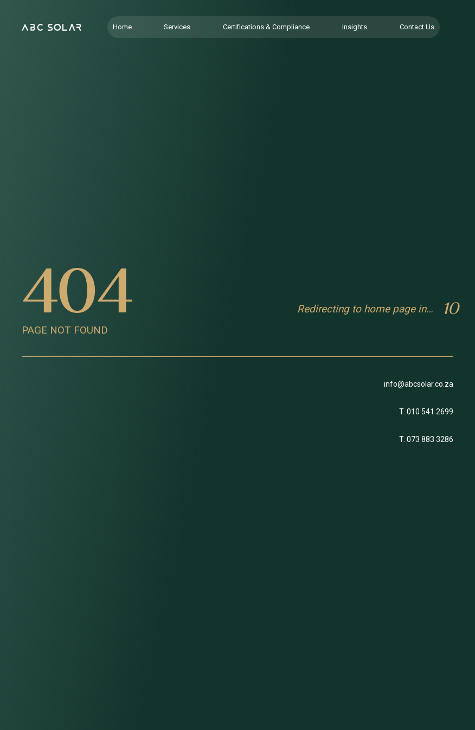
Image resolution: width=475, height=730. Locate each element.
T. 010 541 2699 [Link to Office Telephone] (426, 411)
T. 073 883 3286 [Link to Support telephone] (426, 439)
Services (177, 27)
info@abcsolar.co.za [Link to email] (418, 384)
